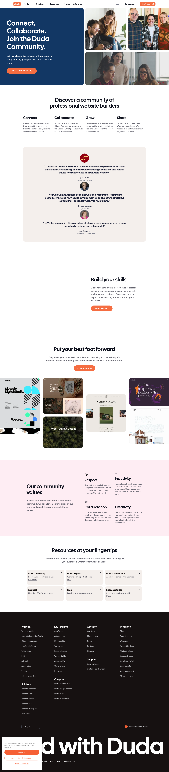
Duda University (36, 574)
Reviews (90, 646)
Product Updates (127, 646)
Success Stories (126, 656)
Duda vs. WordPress (62, 684)
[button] (59, 279)
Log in (118, 4)
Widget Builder (60, 656)
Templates (58, 646)
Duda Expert (74, 574)
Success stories (114, 590)
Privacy (44, 761)
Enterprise (77, 4)
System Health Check (96, 669)
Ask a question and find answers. (120, 577)
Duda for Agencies (29, 689)
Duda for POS (27, 704)
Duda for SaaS (27, 694)
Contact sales (130, 4)
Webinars (124, 641)
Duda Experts (125, 666)
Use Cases (25, 713)
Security (24, 671)
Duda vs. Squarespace (63, 689)
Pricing (67, 4)
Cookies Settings (22, 764)
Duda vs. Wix (59, 694)
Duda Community (115, 574)
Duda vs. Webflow (61, 699)
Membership (59, 641)
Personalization (60, 651)
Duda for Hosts (27, 699)
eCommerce (59, 636)
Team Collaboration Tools (32, 636)
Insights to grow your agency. (79, 593)
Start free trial (148, 4)
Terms (51, 761)
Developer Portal (127, 661)
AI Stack (24, 661)
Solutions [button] (41, 4)
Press (89, 641)
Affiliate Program (127, 676)
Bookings (58, 671)
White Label (26, 651)
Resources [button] (55, 4)
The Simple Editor (28, 646)
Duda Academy (126, 636)
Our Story (91, 631)
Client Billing (59, 666)
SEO (23, 656)
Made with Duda (126, 651)
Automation (26, 666)
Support (32, 590)
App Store (58, 631)
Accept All (22, 752)
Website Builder (27, 631)
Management (93, 636)
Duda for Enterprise (29, 708)
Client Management (29, 641)
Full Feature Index (28, 676)
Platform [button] (28, 4)
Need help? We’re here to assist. (42, 593)
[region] (22, 753)
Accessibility (59, 661)
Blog (69, 590)
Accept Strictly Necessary (22, 758)
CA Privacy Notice (69, 761)
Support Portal (93, 664)
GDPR (58, 761)
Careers (90, 651)
